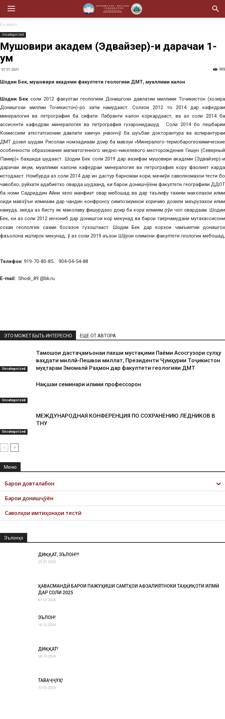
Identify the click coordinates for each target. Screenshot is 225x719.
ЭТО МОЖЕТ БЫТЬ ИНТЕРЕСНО (38, 335)
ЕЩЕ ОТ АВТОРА (98, 335)
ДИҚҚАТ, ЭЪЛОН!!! (58, 554)
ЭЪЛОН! (47, 617)
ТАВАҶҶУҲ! (50, 680)
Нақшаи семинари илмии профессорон (88, 384)
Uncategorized (13, 34)
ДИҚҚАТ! (48, 649)
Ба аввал (8, 24)
